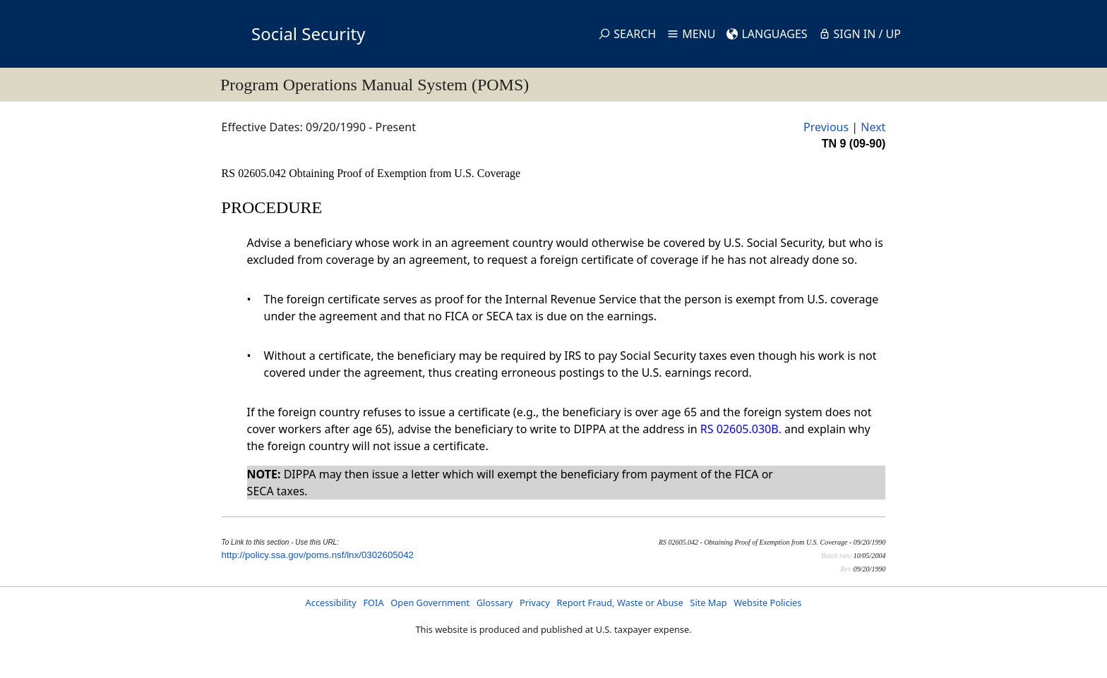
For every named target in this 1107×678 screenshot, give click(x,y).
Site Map (708, 602)
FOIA (373, 602)
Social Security (308, 33)
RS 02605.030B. (741, 429)
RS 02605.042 (255, 173)
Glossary (495, 602)
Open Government (429, 602)
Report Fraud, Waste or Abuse (619, 602)
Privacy (535, 602)
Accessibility (331, 602)
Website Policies (767, 602)
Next (873, 127)
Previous (826, 127)
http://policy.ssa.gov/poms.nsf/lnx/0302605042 (318, 555)
